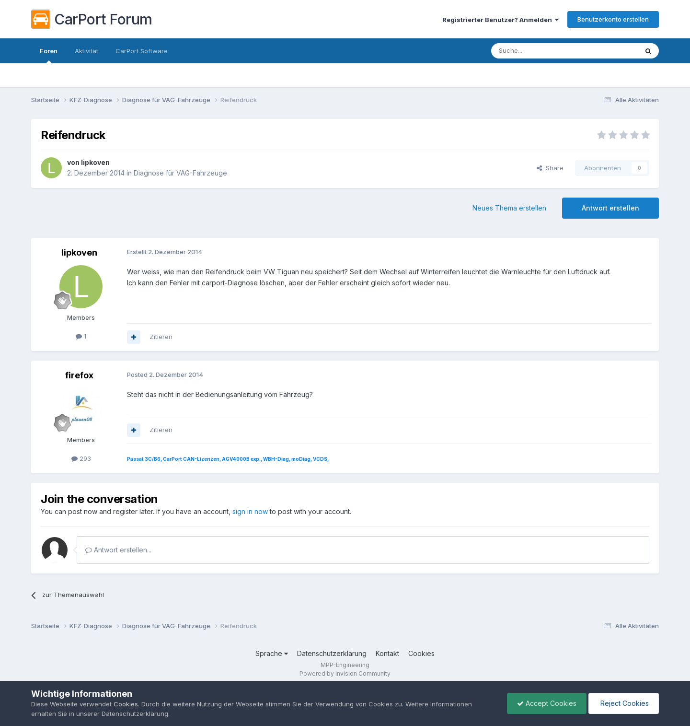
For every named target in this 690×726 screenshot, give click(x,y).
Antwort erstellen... (118, 550)
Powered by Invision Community (345, 673)
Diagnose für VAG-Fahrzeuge (180, 173)
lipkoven (95, 162)
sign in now (250, 511)
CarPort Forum (91, 19)
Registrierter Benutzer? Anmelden (500, 19)
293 (81, 458)
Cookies (421, 653)
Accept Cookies (546, 703)
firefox (79, 375)
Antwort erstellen (610, 208)
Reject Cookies (623, 703)
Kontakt (387, 653)
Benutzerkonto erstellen (613, 19)
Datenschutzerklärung (332, 653)
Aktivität (86, 51)
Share (550, 168)
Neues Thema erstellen (509, 208)
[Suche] (540, 51)
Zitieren (161, 336)
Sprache (271, 653)
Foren (49, 55)
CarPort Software (141, 51)
